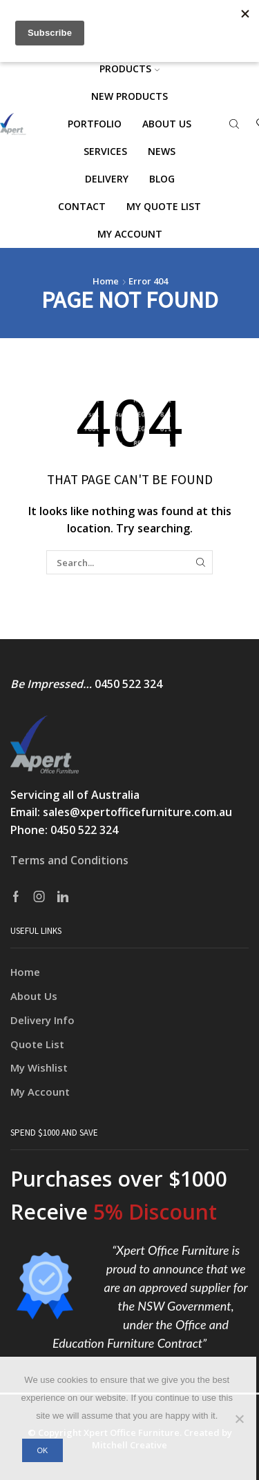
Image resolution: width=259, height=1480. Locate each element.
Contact (82, 206)
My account (129, 233)
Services (105, 151)
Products (129, 68)
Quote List (37, 1044)
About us (166, 123)
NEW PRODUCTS (129, 96)
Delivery (106, 178)
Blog (162, 178)
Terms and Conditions (69, 860)
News (161, 151)
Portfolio (95, 123)
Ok (42, 1450)
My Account (40, 1091)
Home (106, 281)
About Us (33, 996)
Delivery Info (42, 1020)
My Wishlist (39, 1067)
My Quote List (163, 206)
